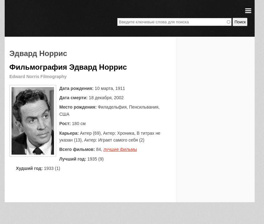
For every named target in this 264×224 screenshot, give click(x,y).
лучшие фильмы (120, 149)
